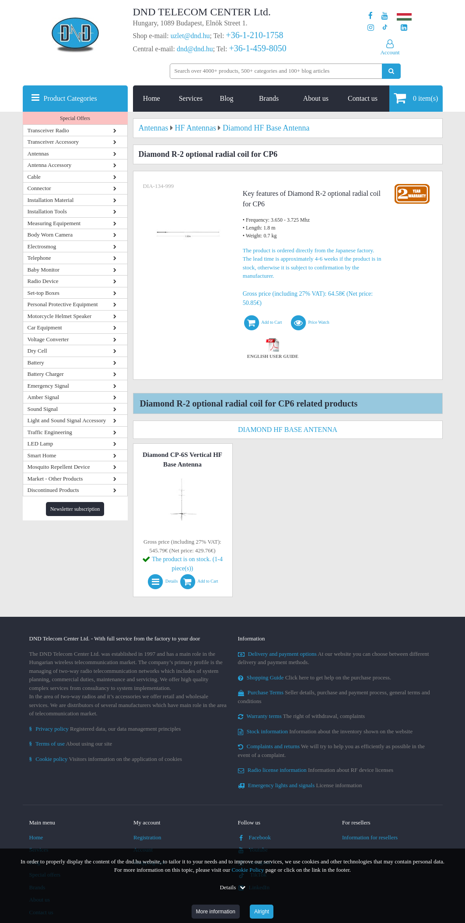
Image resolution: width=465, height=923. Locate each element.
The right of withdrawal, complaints (301, 716)
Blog (226, 98)
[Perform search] (391, 71)
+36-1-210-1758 (254, 35)
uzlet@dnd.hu (190, 35)
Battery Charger (46, 374)
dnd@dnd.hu (195, 49)
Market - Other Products (55, 478)
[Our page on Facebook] (370, 16)
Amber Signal (43, 397)
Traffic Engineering (50, 432)
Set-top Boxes (43, 293)
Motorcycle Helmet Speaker (60, 316)
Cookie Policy (248, 869)
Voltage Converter (48, 339)
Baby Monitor (43, 269)
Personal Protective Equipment (63, 304)
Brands (269, 98)
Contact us (363, 98)
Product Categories (70, 98)
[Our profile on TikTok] (385, 28)
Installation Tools (47, 211)
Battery (36, 362)
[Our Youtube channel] (384, 16)
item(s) (416, 97)
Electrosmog (42, 246)
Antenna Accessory (50, 165)
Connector (39, 188)
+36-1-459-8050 (257, 48)
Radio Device (43, 281)
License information (300, 785)
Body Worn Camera (50, 234)
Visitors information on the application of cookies (105, 759)
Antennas (38, 153)
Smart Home (42, 455)
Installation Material (51, 200)
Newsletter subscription (75, 509)
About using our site (70, 743)
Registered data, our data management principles (105, 728)
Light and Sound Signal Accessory (67, 420)
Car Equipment (45, 327)
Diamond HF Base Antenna (287, 429)
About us (316, 98)
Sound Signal (43, 409)
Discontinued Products (53, 490)
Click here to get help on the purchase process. (315, 677)
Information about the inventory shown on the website (325, 731)
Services (191, 98)
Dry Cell (37, 350)
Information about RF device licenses (315, 770)
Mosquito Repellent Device (59, 466)
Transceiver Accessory (53, 141)
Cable (34, 176)
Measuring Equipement (54, 223)
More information (215, 912)
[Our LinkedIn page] (404, 28)
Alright (261, 912)
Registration (147, 837)
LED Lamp (40, 443)
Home (151, 98)
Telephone (39, 258)
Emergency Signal (48, 385)
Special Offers (75, 118)
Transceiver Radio (48, 130)
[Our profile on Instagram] (370, 28)
